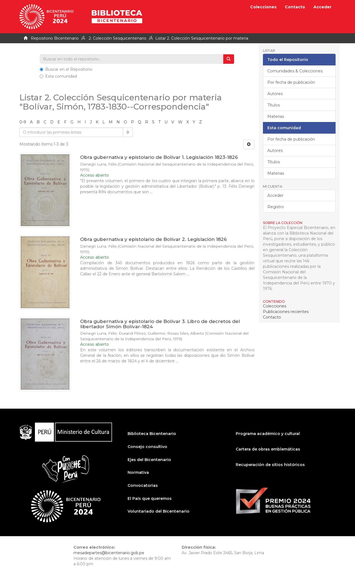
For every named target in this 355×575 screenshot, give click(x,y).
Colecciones (263, 6)
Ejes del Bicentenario (149, 459)
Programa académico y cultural (268, 433)
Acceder (275, 195)
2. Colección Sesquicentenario (117, 38)
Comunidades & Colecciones (295, 70)
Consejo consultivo (147, 446)
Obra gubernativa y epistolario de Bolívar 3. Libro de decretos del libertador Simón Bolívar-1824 (160, 324)
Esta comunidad (58, 76)
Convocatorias (143, 485)
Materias (275, 116)
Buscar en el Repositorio (66, 69)
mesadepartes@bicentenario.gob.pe (108, 552)
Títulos (273, 105)
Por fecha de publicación (291, 82)
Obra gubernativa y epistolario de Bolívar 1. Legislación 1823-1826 (159, 157)
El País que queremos (150, 498)
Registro (275, 206)
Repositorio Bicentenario (55, 38)
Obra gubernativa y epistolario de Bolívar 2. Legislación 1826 (153, 239)
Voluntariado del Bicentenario (158, 511)
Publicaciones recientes (286, 311)
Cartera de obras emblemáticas (268, 449)
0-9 (22, 121)
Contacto (295, 6)
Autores (275, 93)
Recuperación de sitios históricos (270, 464)
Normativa (138, 472)
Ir (127, 132)
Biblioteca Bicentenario (152, 433)
